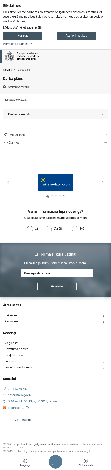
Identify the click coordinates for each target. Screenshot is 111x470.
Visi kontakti (23, 420)
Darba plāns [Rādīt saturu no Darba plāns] (19, 114)
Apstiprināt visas (76, 35)
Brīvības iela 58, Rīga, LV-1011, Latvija (32, 401)
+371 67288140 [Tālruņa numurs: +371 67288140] (18, 389)
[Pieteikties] (57, 286)
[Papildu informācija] (27, 407)
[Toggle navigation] (55, 462)
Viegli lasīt (11, 343)
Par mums (11, 321)
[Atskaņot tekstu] (18, 86)
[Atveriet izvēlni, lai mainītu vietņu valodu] (25, 463)
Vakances (11, 315)
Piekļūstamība (14, 355)
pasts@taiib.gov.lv (19, 395)
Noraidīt (22, 35)
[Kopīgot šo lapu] (55, 142)
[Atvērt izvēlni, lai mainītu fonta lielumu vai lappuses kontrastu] (86, 463)
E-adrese (14, 408)
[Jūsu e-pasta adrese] (57, 273)
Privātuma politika (16, 349)
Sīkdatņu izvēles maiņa (19, 367)
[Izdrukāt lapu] (55, 135)
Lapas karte (12, 361)
